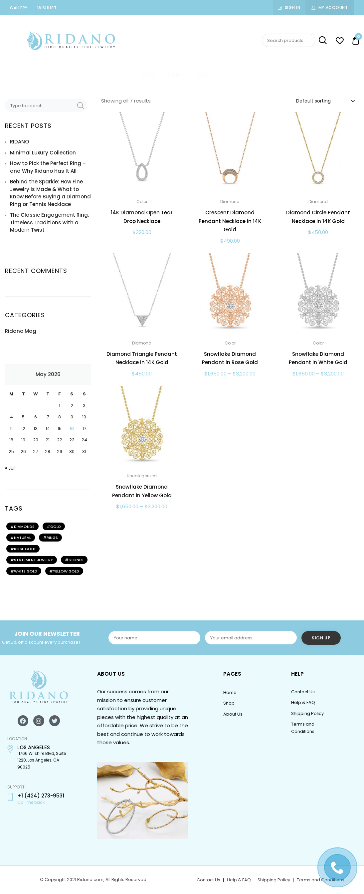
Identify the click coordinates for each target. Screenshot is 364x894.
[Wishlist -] (339, 41)
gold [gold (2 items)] (55, 526)
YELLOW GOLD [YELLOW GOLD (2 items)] (66, 571)
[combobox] (325, 100)
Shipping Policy (307, 713)
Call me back (31, 802)
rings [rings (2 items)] (52, 537)
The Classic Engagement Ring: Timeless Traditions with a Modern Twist (49, 222)
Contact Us (303, 692)
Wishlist (47, 8)
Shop (177, 75)
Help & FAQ (303, 702)
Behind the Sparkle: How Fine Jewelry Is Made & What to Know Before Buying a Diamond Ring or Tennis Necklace (50, 193)
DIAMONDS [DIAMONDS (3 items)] (24, 526)
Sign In (292, 7)
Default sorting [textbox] (313, 101)
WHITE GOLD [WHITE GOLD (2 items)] (25, 571)
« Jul (10, 468)
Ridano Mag (20, 331)
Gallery (19, 8)
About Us (209, 74)
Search (322, 41)
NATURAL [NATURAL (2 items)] (22, 537)
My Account (333, 7)
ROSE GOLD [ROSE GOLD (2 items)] (25, 549)
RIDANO (19, 141)
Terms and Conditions (320, 880)
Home (150, 74)
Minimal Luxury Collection (43, 152)
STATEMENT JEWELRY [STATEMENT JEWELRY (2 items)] (33, 559)
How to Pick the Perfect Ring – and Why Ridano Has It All (48, 167)
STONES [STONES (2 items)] (76, 559)
